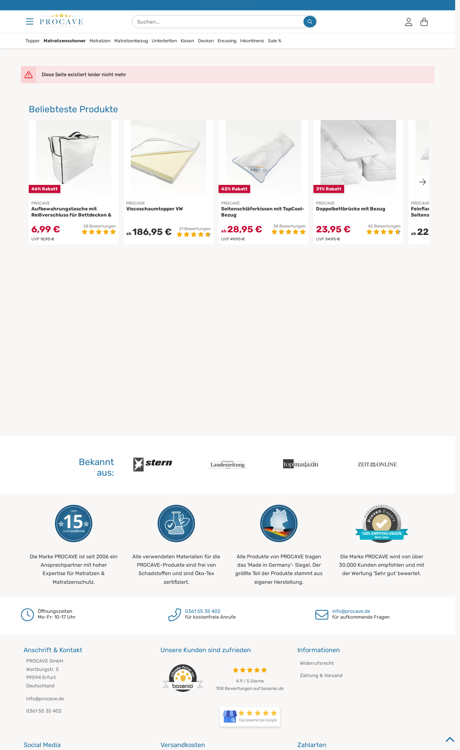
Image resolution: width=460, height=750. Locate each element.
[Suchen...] (309, 21)
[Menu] (30, 21)
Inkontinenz (252, 41)
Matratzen (99, 41)
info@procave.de (351, 611)
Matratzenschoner (65, 41)
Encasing (227, 41)
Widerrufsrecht (317, 663)
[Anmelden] (408, 21)
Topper (33, 41)
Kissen (187, 41)
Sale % (274, 41)
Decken (206, 41)
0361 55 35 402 (202, 611)
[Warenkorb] (424, 21)
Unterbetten (164, 41)
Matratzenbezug (131, 41)
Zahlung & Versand (321, 675)
